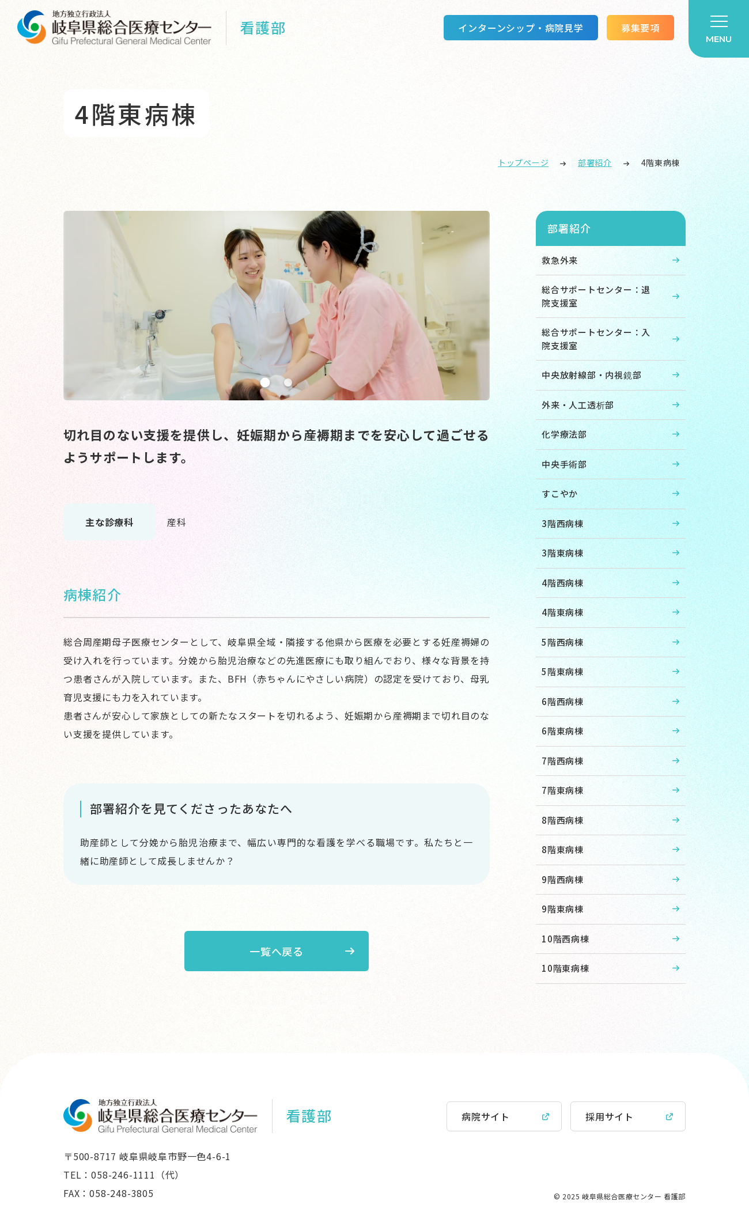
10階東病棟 (565, 968)
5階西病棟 (563, 642)
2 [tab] (288, 382)
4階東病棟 (563, 612)
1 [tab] (265, 382)
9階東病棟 (563, 909)
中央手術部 (564, 464)
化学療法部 (564, 434)
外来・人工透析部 (578, 405)
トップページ (523, 162)
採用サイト (609, 1116)
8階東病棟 (563, 849)
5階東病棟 (563, 671)
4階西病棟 (563, 583)
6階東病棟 (563, 731)
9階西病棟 (563, 879)
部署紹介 (595, 162)
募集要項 (640, 28)
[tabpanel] (276, 305)
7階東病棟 (563, 790)
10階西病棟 (565, 939)
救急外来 (560, 260)
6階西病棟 (563, 701)
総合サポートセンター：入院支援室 (596, 338)
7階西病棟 (563, 761)
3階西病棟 (563, 523)
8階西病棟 (563, 820)
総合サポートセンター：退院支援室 (596, 296)
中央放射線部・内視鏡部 (591, 375)
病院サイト (485, 1116)
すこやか (560, 493)
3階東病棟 (563, 553)
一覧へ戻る (276, 951)
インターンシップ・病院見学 (520, 28)
